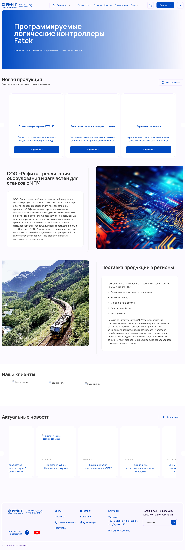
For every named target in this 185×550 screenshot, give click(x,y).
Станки (81, 5)
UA (180, 5)
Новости (108, 5)
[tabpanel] (92, 39)
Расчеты (98, 5)
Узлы (89, 5)
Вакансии (85, 516)
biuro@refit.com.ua (119, 530)
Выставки (85, 511)
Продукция (61, 6)
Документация (121, 5)
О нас (134, 5)
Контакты (165, 5)
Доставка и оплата (65, 522)
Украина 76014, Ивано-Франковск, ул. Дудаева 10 (123, 520)
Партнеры (60, 528)
